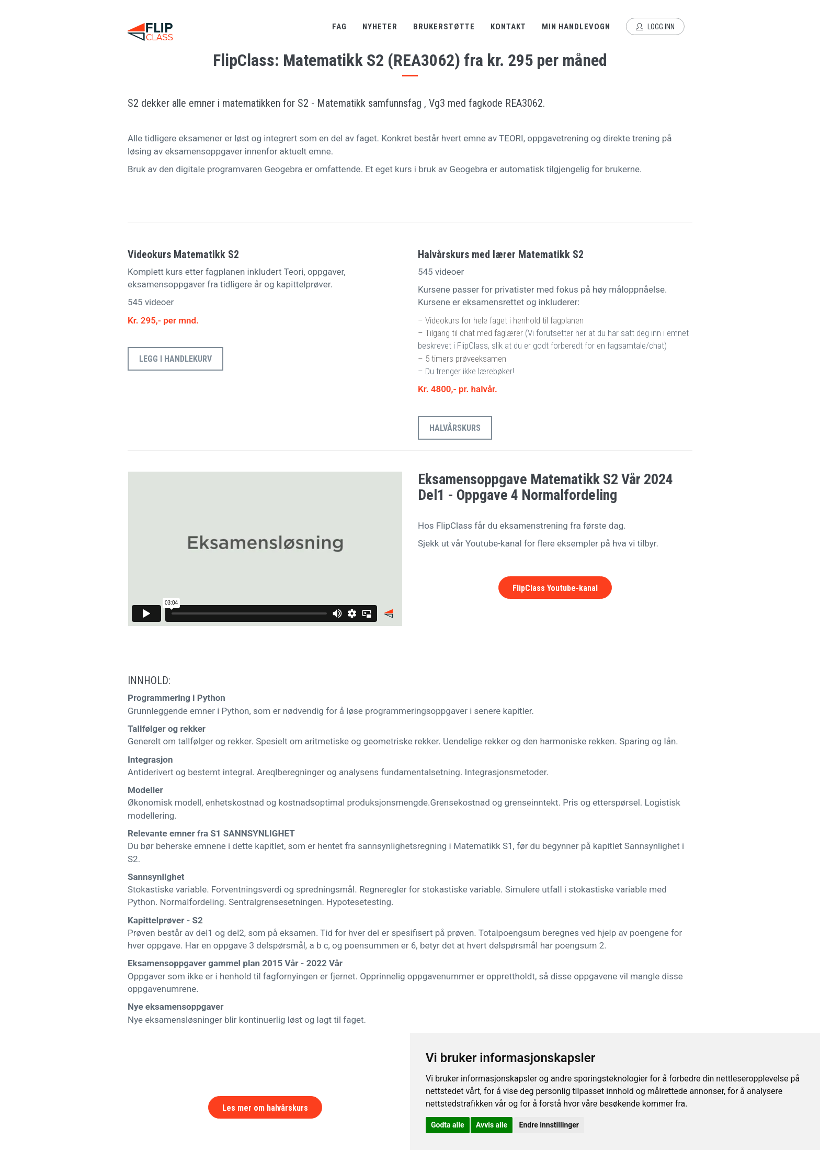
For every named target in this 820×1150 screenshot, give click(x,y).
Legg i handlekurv (175, 359)
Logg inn (655, 27)
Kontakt (508, 26)
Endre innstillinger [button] (549, 1125)
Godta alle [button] (447, 1125)
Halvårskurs (455, 428)
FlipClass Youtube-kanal (555, 588)
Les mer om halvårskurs (265, 1108)
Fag (339, 26)
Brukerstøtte (444, 26)
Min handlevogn (576, 26)
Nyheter (379, 26)
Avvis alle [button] (491, 1125)
